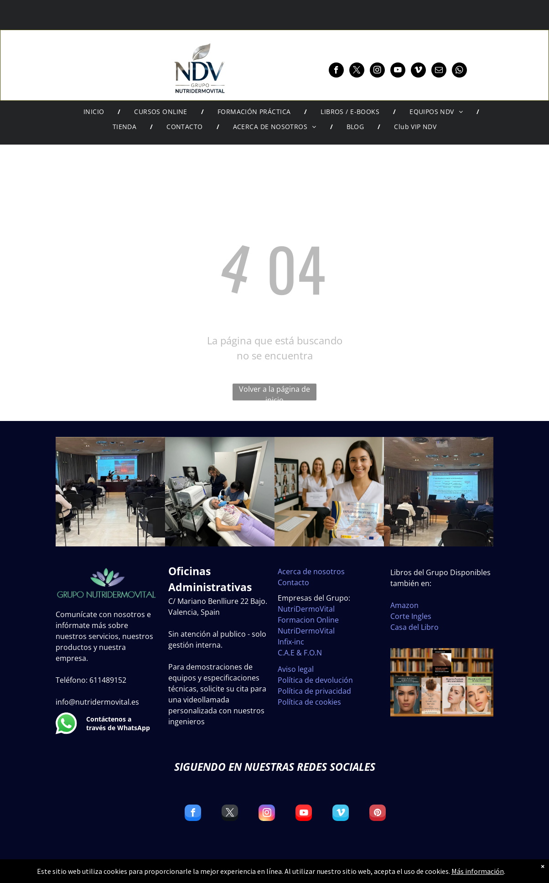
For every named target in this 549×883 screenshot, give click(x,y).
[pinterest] (377, 814)
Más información (477, 871)
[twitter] (356, 71)
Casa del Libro (414, 627)
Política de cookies (309, 702)
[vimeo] (418, 71)
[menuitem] (95, 111)
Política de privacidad (314, 691)
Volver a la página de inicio (274, 392)
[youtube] (397, 71)
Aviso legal (296, 669)
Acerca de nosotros (311, 571)
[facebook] (336, 71)
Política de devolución (315, 680)
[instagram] (377, 71)
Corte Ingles (410, 616)
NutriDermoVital (306, 609)
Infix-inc (291, 642)
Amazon (404, 605)
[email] (438, 71)
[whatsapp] (459, 71)
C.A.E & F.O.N (300, 653)
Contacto (293, 582)
